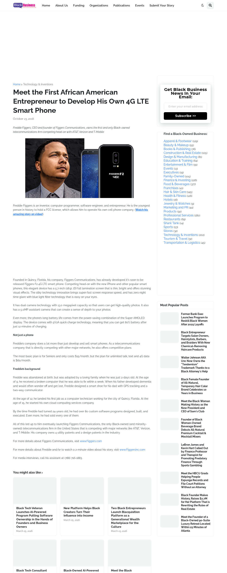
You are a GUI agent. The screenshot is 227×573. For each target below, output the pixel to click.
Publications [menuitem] (121, 5)
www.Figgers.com (91, 441)
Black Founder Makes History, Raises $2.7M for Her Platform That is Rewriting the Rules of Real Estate (195, 502)
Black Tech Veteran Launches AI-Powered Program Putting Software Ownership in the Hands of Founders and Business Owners (34, 517)
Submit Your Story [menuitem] (162, 5)
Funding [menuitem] (78, 5)
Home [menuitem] (46, 5)
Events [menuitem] (139, 5)
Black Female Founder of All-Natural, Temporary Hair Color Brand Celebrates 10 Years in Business (195, 386)
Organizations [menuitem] (99, 5)
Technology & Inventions (38, 84)
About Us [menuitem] (61, 5)
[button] (202, 5)
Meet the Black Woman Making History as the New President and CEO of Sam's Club (195, 406)
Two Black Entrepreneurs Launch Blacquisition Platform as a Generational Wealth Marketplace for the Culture (128, 517)
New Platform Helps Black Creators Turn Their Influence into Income (82, 511)
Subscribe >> (185, 116)
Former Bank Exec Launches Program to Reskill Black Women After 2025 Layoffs (194, 319)
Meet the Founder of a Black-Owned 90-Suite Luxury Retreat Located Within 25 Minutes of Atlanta (195, 523)
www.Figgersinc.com (132, 449)
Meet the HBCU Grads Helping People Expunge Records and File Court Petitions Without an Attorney (194, 480)
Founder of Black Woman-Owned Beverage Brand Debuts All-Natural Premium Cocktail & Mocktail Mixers (193, 428)
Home (16, 84)
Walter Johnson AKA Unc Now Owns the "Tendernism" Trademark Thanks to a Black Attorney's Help (195, 364)
